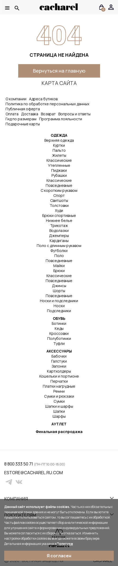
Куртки (59, 145)
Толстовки (59, 205)
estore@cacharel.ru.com (7, 472)
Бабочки (59, 356)
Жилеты (59, 155)
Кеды (59, 328)
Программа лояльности (60, 118)
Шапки (59, 411)
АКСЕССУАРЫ (59, 351)
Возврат (48, 113)
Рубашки (59, 175)
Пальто (59, 150)
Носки (59, 305)
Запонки (59, 366)
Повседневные (59, 185)
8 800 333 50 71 (19, 464)
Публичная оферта (23, 108)
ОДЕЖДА (59, 135)
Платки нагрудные (59, 386)
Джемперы (59, 235)
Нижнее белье (59, 220)
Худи (59, 210)
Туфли (59, 343)
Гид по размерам (21, 118)
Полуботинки (59, 338)
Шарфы (59, 416)
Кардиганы (59, 240)
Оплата (12, 113)
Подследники (59, 310)
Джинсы (59, 285)
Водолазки (59, 230)
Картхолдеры (59, 371)
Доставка (29, 113)
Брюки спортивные (59, 215)
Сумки (59, 401)
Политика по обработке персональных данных (47, 103)
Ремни (59, 391)
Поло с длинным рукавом (59, 245)
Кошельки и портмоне (59, 376)
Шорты (59, 290)
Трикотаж (59, 225)
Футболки (59, 250)
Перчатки (59, 381)
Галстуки (59, 361)
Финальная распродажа (59, 431)
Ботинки (59, 323)
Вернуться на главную (59, 71)
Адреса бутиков (43, 98)
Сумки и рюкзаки (59, 396)
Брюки (59, 270)
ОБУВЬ (59, 318)
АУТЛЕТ (59, 423)
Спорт (59, 195)
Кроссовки (59, 333)
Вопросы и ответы (74, 113)
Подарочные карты (23, 123)
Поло (59, 255)
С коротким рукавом (59, 190)
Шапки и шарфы (59, 406)
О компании (16, 98)
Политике (65, 543)
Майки (59, 265)
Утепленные (59, 165)
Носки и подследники (59, 300)
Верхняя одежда (59, 140)
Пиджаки (59, 170)
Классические (59, 160)
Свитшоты (59, 200)
